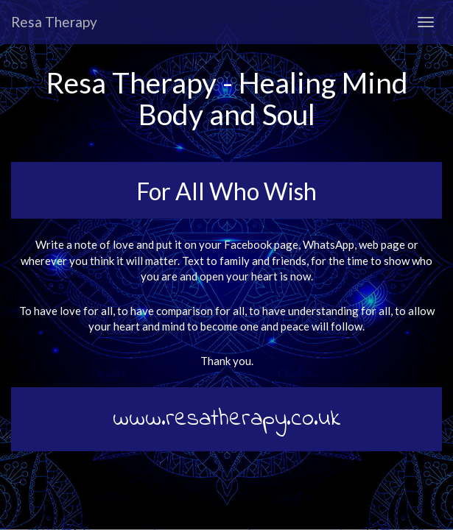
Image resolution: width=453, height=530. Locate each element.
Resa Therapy (54, 21)
